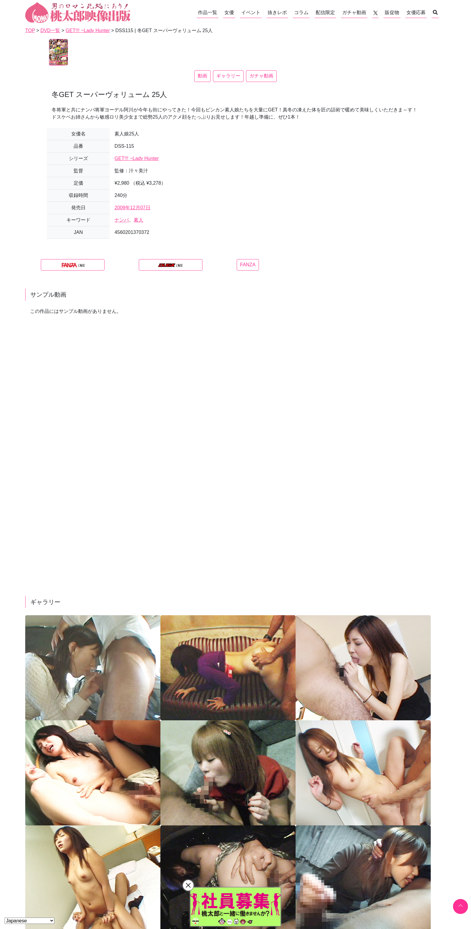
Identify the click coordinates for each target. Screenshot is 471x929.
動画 (202, 75)
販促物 (392, 12)
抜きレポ (277, 12)
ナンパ (121, 219)
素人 (138, 219)
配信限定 (325, 12)
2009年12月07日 (132, 207)
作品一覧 (207, 12)
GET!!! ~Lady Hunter (136, 158)
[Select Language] (29, 921)
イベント (250, 12)
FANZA (248, 264)
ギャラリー (228, 75)
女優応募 (416, 12)
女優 (229, 12)
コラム (301, 12)
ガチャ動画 (354, 12)
